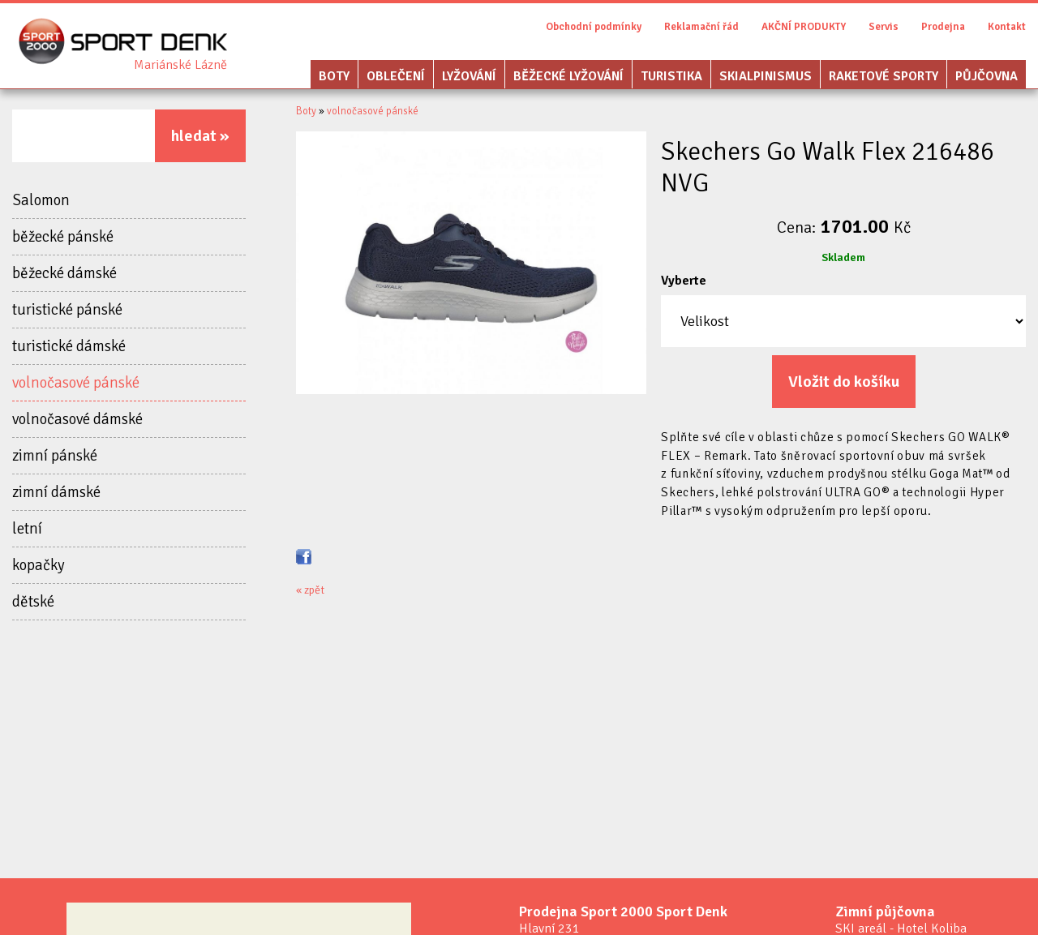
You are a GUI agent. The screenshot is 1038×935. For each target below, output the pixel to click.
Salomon (41, 200)
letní (27, 528)
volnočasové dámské (77, 419)
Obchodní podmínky (593, 26)
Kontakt (1007, 26)
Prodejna (943, 26)
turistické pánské (67, 310)
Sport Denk (180, 65)
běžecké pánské (63, 237)
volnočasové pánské (75, 382)
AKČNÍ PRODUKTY (803, 26)
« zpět (310, 590)
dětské (33, 601)
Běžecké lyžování (568, 76)
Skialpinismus (765, 76)
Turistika (671, 76)
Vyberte (683, 280)
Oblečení (396, 76)
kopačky (38, 565)
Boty (334, 76)
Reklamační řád (701, 26)
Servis (884, 26)
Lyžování (469, 76)
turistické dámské (69, 346)
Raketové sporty (883, 76)
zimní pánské (54, 455)
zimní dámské (56, 492)
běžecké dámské (64, 273)
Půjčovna (986, 76)
